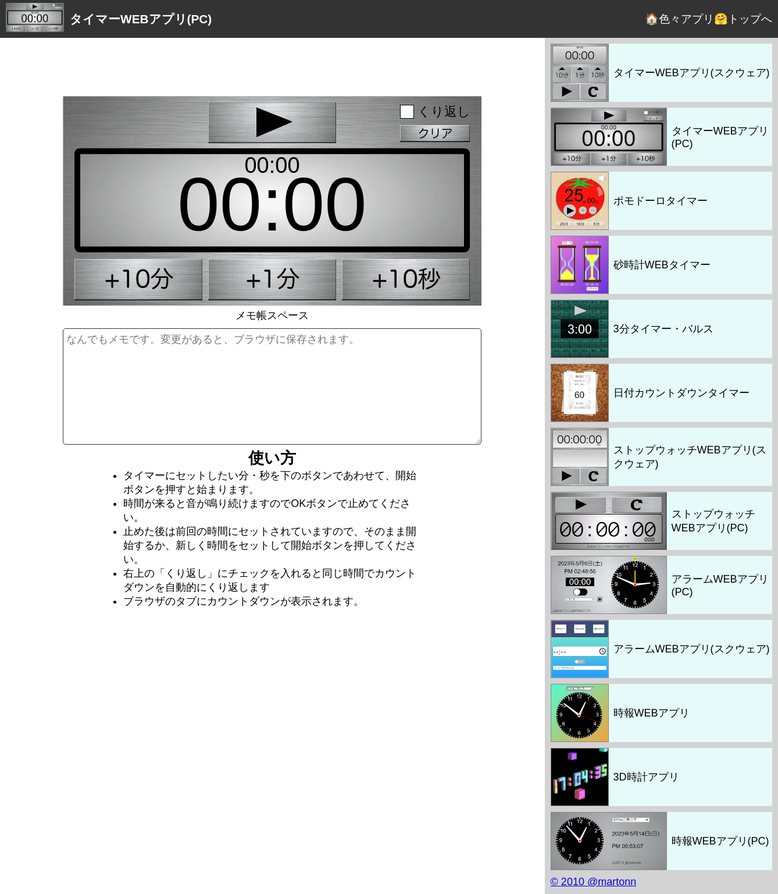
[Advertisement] (272, 64)
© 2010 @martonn (594, 882)
